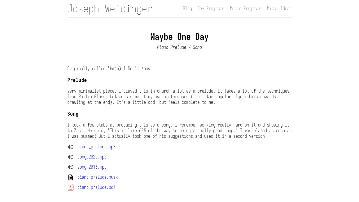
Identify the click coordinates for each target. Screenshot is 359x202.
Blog (187, 9)
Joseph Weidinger (110, 8)
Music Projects (245, 9)
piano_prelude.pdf (96, 187)
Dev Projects (210, 9)
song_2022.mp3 (92, 157)
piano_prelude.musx (97, 177)
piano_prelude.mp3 (96, 147)
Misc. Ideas (279, 9)
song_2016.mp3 (92, 167)
